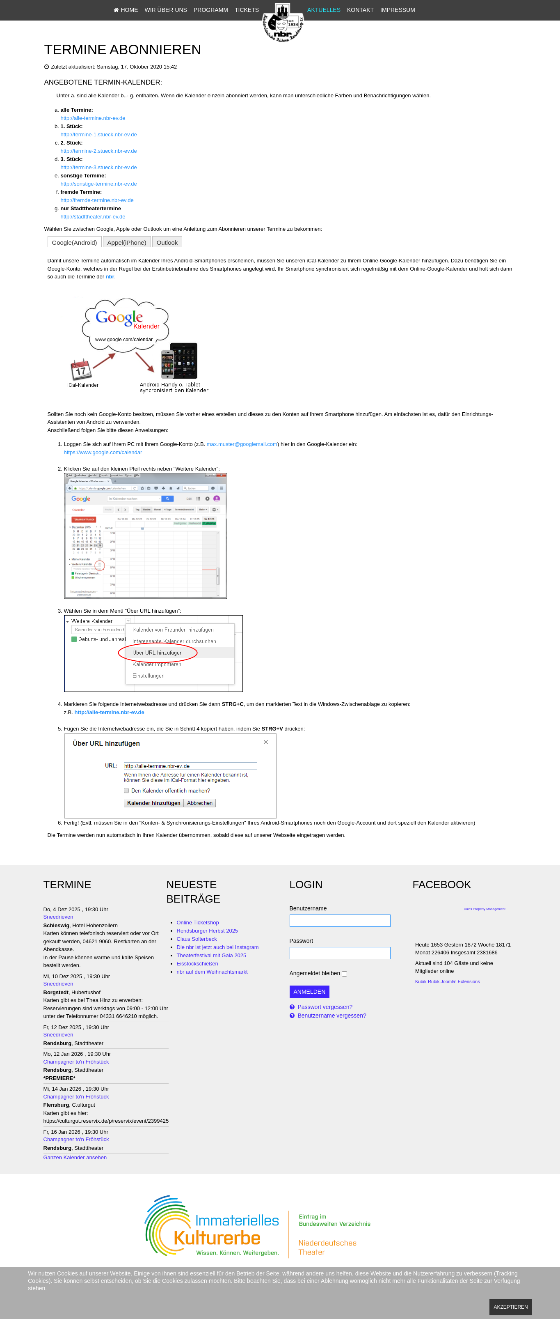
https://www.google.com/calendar (103, 452)
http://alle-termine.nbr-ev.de (93, 118)
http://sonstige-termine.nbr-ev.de (99, 184)
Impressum (397, 10)
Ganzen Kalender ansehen (75, 1157)
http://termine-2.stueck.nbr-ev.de (99, 151)
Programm (211, 10)
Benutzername (308, 908)
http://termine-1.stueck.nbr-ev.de (99, 134)
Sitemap (319, 24)
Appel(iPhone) (126, 242)
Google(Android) (74, 242)
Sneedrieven (58, 917)
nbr (110, 276)
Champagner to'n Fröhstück (76, 1062)
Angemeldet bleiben (315, 973)
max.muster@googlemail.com (242, 444)
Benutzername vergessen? (331, 1015)
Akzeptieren (511, 1307)
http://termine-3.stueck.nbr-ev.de (99, 167)
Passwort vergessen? (324, 1007)
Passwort (301, 941)
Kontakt (360, 10)
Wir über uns (166, 10)
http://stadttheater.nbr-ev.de (93, 217)
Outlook (167, 242)
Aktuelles (324, 10)
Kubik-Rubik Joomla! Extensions (447, 981)
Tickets (247, 10)
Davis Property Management (484, 909)
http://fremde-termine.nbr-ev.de (97, 200)
